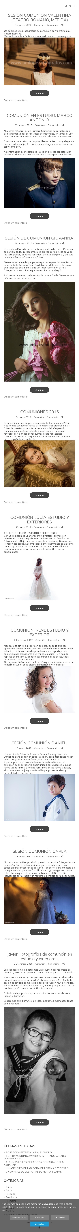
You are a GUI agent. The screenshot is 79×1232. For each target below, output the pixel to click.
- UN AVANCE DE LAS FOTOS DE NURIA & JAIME (33, 1171)
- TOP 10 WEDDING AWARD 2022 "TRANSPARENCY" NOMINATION (35, 1157)
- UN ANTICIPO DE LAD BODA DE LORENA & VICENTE (36, 1168)
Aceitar (39, 1224)
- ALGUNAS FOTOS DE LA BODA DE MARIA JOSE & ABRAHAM (34, 1163)
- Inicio (8, 1187)
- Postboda (10, 1197)
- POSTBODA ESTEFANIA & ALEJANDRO (28, 1152)
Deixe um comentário (15, 100)
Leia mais (39, 93)
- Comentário (52, 25)
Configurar (39, 1217)
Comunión (39, 25)
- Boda (8, 1190)
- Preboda (9, 1194)
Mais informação (19, 1217)
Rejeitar (60, 1217)
